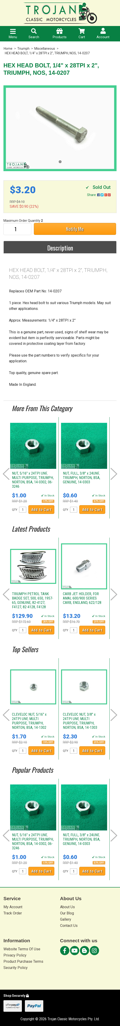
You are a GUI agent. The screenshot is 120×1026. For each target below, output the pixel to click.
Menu (13, 34)
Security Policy (15, 967)
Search (34, 33)
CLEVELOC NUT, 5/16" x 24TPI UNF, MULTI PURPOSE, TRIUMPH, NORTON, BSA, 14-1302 (29, 721)
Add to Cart (41, 509)
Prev (6, 474)
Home (8, 48)
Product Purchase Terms (23, 961)
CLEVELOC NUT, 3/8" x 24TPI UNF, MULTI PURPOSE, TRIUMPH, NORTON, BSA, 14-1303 (80, 721)
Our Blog (67, 913)
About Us (67, 907)
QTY (14, 509)
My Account (12, 907)
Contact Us (69, 925)
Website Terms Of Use (21, 949)
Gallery (65, 919)
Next (114, 474)
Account (103, 33)
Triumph (23, 48)
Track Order (12, 913)
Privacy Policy (14, 955)
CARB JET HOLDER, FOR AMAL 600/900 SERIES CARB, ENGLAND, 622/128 (82, 598)
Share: (99, 195)
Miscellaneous (44, 48)
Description (60, 247)
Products (60, 33)
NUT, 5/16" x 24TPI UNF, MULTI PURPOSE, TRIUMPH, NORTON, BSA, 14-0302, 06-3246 (33, 480)
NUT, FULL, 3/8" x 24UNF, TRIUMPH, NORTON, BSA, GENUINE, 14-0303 (81, 477)
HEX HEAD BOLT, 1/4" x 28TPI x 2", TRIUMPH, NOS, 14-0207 (47, 53)
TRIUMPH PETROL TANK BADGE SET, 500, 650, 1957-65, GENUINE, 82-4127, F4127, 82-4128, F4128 (32, 600)
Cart (82, 33)
